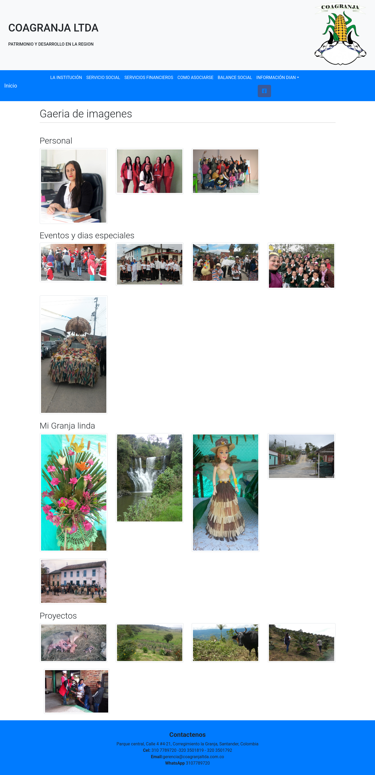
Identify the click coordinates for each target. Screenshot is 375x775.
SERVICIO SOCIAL (103, 77)
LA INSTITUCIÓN (66, 77)
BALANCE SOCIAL (235, 77)
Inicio (10, 85)
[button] (264, 91)
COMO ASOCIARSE (195, 77)
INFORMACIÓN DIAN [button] (276, 77)
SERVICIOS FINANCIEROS (148, 77)
